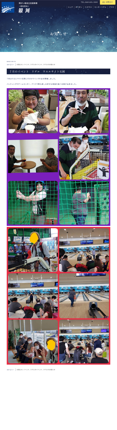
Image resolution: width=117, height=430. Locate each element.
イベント (26, 64)
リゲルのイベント (36, 64)
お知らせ (20, 64)
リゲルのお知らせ (49, 64)
